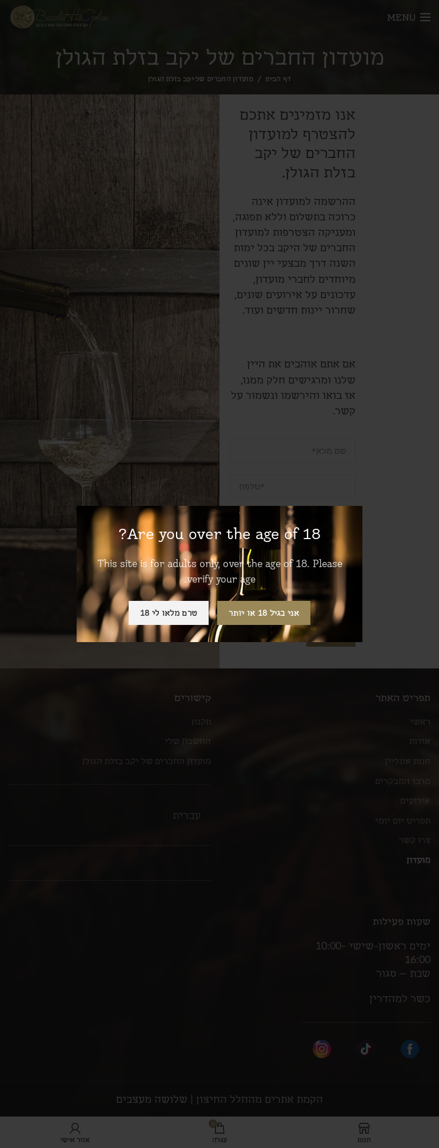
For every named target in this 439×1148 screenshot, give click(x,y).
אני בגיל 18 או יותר (264, 612)
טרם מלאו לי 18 (168, 612)
